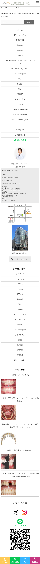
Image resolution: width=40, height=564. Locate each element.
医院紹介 (20, 94)
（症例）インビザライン (20, 375)
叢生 (20, 340)
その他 (20, 289)
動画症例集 (20, 40)
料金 (20, 89)
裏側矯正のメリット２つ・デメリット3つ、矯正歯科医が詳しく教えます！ (20, 425)
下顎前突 (20, 355)
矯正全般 (20, 294)
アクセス (20, 104)
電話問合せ (35, 560)
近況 (20, 304)
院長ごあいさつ (20, 35)
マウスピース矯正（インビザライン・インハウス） (20, 62)
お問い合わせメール (20, 114)
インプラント (20, 79)
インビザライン (20, 279)
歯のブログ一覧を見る (20, 120)
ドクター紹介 (20, 99)
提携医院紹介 (20, 135)
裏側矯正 (20, 50)
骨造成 (20, 325)
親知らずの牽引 (20, 360)
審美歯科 (20, 84)
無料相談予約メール (20, 109)
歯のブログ (20, 274)
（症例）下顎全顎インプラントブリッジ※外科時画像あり (20, 399)
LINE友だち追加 (20, 140)
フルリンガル (20, 335)
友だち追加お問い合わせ (15, 560)
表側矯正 (20, 45)
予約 (25, 560)
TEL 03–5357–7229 (7, 180)
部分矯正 (20, 55)
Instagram (20, 130)
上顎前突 (20, 350)
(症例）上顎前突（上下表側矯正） (20, 450)
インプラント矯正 (20, 74)
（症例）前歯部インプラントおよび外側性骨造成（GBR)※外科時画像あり (20, 474)
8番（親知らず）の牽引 (20, 69)
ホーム (20, 30)
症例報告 (20, 309)
